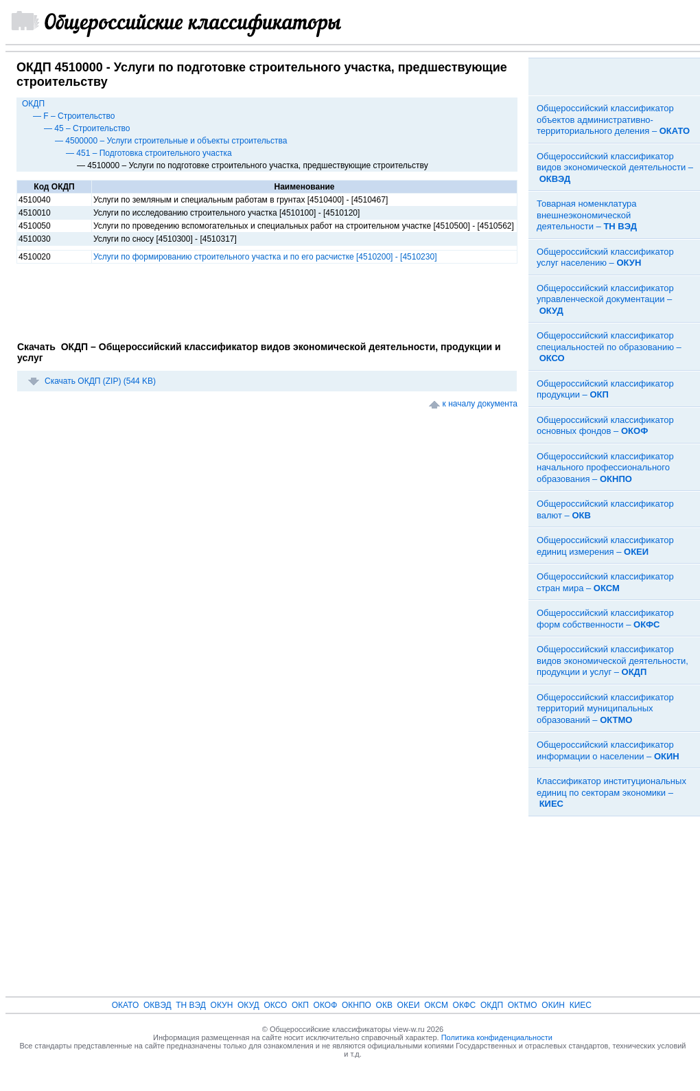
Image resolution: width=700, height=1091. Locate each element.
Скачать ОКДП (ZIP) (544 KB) (100, 381)
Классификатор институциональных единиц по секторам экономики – (611, 792)
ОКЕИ (408, 1005)
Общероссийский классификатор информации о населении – (608, 750)
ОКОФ (326, 1005)
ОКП (300, 1005)
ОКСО (275, 1005)
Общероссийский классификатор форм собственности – (605, 619)
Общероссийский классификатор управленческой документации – (605, 299)
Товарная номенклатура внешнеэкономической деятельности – (587, 214)
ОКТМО (522, 1005)
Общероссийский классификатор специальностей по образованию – (609, 346)
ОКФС (464, 1005)
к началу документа (480, 404)
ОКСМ (436, 1005)
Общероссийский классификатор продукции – (605, 389)
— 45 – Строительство (87, 128)
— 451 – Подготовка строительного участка (149, 153)
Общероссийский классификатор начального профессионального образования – (605, 467)
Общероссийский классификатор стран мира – (605, 582)
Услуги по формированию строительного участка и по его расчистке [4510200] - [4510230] (264, 257)
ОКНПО (356, 1005)
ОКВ (384, 1005)
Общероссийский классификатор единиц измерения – (605, 546)
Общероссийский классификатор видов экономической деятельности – (615, 167)
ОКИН (553, 1005)
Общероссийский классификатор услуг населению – (605, 257)
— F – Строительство (74, 116)
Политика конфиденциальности (496, 1037)
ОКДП (33, 103)
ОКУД (248, 1005)
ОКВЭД (157, 1005)
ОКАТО (125, 1005)
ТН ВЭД (191, 1005)
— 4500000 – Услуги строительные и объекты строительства (171, 141)
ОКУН (222, 1005)
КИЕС (581, 1005)
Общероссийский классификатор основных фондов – (605, 426)
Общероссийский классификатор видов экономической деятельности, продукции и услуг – (612, 660)
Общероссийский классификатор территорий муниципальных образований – (605, 708)
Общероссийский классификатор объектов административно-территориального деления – (613, 119)
